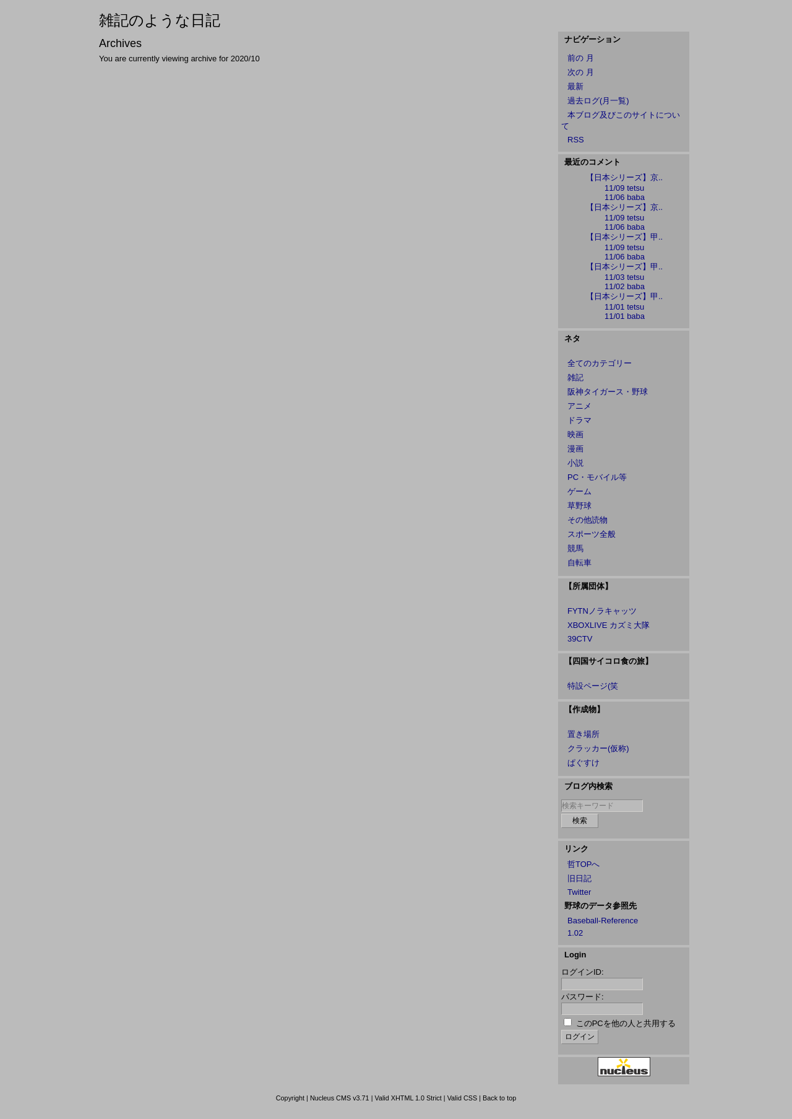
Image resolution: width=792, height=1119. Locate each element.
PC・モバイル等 (597, 477)
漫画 (575, 448)
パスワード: (582, 996)
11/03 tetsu (624, 277)
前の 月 (580, 58)
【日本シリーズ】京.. (624, 177)
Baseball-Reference (602, 920)
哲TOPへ (583, 864)
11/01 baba (625, 316)
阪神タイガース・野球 (607, 391)
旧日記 (579, 878)
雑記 (575, 377)
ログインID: (582, 972)
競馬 (575, 548)
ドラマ (579, 420)
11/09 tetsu (624, 188)
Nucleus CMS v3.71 (339, 1098)
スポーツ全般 (591, 534)
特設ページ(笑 (592, 685)
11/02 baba (625, 286)
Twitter (579, 892)
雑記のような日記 (159, 20)
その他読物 (587, 520)
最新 (575, 86)
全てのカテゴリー (599, 363)
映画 (575, 434)
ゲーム (579, 491)
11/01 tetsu (624, 306)
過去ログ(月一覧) (598, 100)
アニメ (579, 406)
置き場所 (583, 734)
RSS (575, 139)
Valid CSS (462, 1098)
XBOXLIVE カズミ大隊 (608, 625)
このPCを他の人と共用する (626, 1023)
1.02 (575, 933)
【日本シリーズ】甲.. (624, 237)
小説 (575, 463)
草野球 (579, 505)
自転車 (579, 562)
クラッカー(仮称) (598, 748)
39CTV (579, 638)
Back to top (499, 1098)
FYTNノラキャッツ (602, 611)
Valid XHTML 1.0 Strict (407, 1098)
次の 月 (580, 72)
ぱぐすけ (583, 762)
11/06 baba (625, 197)
